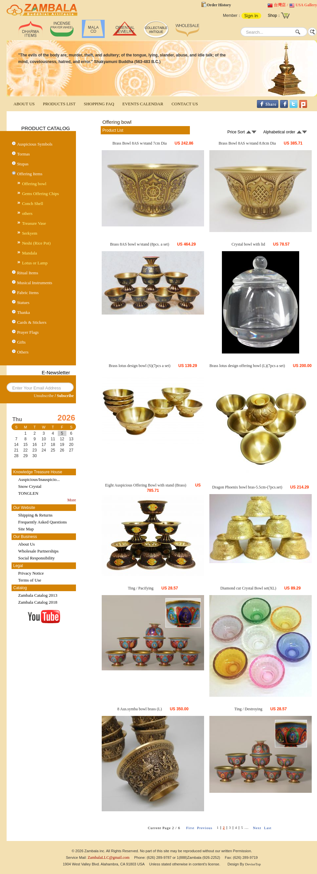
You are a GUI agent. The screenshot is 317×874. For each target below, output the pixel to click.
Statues (23, 302)
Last (267, 828)
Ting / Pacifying (141, 588)
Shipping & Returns (35, 515)
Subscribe (65, 395)
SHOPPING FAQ (99, 103)
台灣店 (280, 5)
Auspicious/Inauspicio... (39, 479)
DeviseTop (253, 864)
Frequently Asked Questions (42, 522)
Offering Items (30, 173)
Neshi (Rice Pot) (36, 243)
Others (23, 352)
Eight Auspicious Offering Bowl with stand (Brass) (146, 485)
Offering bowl (34, 183)
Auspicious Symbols (35, 144)
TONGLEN (28, 493)
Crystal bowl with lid (248, 244)
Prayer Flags (28, 332)
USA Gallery (306, 5)
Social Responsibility (36, 557)
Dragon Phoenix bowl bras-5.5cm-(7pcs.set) (247, 487)
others (27, 213)
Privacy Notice (31, 573)
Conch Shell (32, 203)
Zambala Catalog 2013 (37, 595)
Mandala (29, 253)
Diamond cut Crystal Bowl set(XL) (248, 588)
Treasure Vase (34, 223)
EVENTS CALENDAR (143, 103)
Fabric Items (28, 292)
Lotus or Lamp (35, 262)
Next (257, 828)
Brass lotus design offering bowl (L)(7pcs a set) (247, 365)
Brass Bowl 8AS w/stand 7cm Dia (139, 143)
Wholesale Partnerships (38, 551)
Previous (205, 828)
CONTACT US (184, 103)
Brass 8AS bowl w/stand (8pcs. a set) (139, 244)
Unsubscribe (43, 395)
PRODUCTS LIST (59, 103)
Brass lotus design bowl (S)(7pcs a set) (139, 365)
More (71, 500)
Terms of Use (29, 580)
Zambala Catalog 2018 (37, 602)
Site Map (26, 528)
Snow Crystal (29, 486)
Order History (219, 5)
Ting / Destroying (248, 709)
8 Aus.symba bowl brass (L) (139, 709)
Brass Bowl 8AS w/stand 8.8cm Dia (247, 143)
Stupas (23, 163)
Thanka (23, 312)
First (190, 828)
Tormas (23, 153)
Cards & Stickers (32, 322)
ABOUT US (24, 103)
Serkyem (29, 233)
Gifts (21, 342)
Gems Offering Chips (40, 193)
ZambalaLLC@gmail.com (109, 857)
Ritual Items (27, 272)
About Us (26, 544)
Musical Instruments (35, 282)
